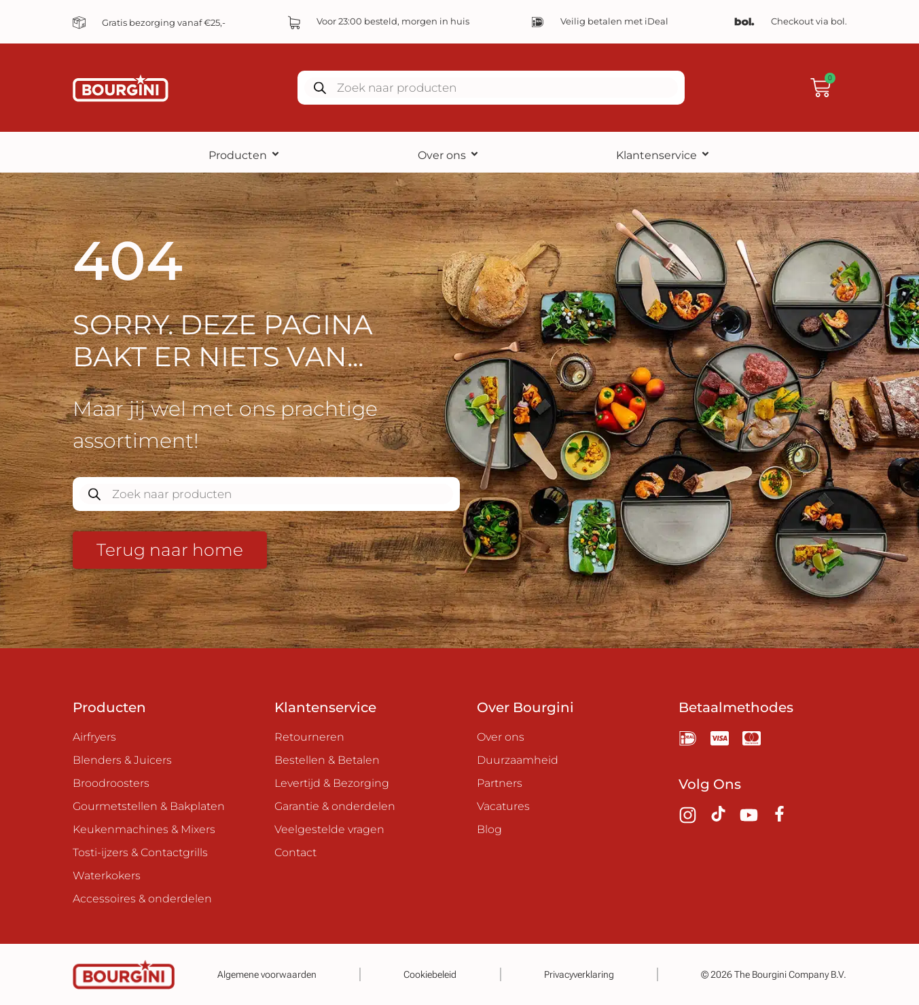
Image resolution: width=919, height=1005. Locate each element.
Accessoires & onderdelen (142, 898)
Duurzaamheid (517, 760)
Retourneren (309, 736)
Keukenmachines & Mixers (144, 829)
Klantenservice (663, 155)
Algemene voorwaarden (267, 974)
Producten (245, 155)
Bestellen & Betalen (327, 760)
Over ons (449, 155)
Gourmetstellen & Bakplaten (149, 806)
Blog (489, 829)
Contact (295, 852)
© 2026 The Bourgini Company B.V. (773, 974)
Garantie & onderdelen (334, 806)
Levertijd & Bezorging (331, 783)
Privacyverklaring (579, 974)
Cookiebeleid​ (429, 974)
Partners (499, 783)
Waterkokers (107, 875)
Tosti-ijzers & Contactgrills (140, 852)
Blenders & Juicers (122, 760)
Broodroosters (111, 783)
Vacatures (503, 806)
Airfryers (94, 736)
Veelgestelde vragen (329, 829)
